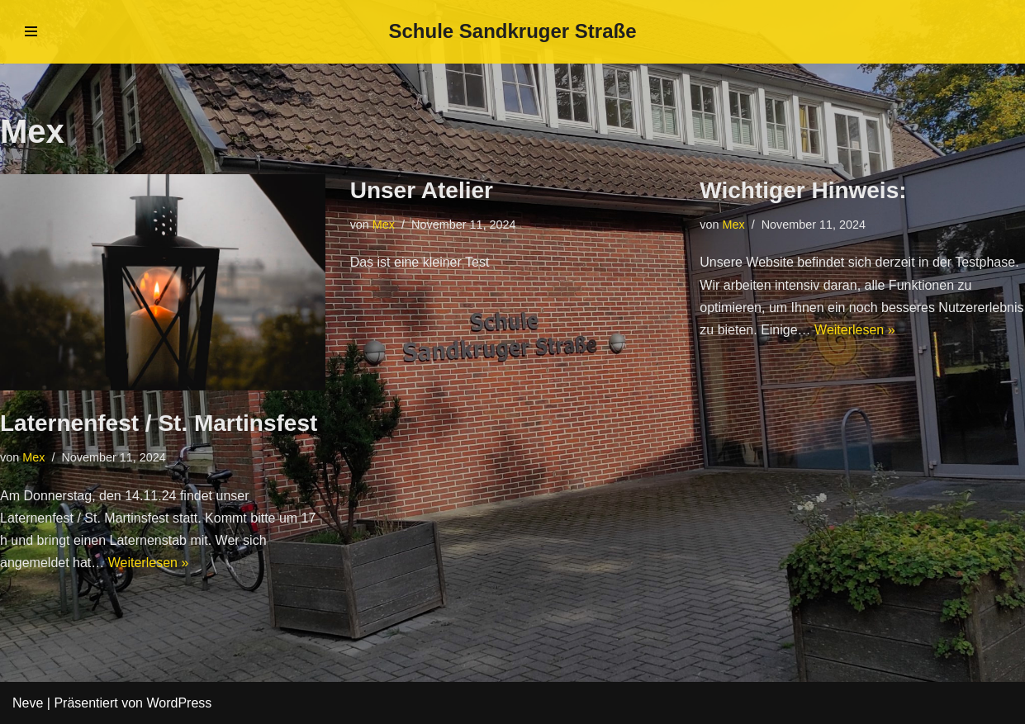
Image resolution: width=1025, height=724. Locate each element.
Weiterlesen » (148, 563)
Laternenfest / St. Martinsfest (158, 423)
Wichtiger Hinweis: (803, 190)
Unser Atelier (421, 190)
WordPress (178, 703)
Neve (27, 703)
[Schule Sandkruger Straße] (512, 32)
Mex (33, 457)
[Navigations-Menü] (31, 31)
